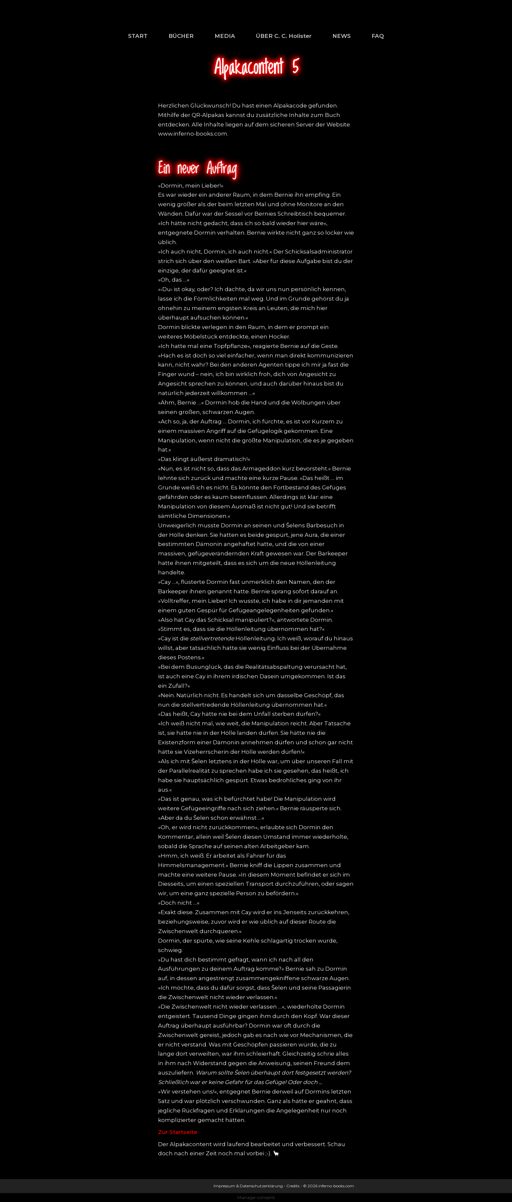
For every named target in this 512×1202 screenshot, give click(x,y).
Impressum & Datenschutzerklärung (248, 1185)
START (138, 36)
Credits (292, 1185)
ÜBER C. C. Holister (284, 36)
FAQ (378, 36)
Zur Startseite (177, 1132)
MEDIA (225, 36)
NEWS (341, 36)
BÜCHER (181, 36)
